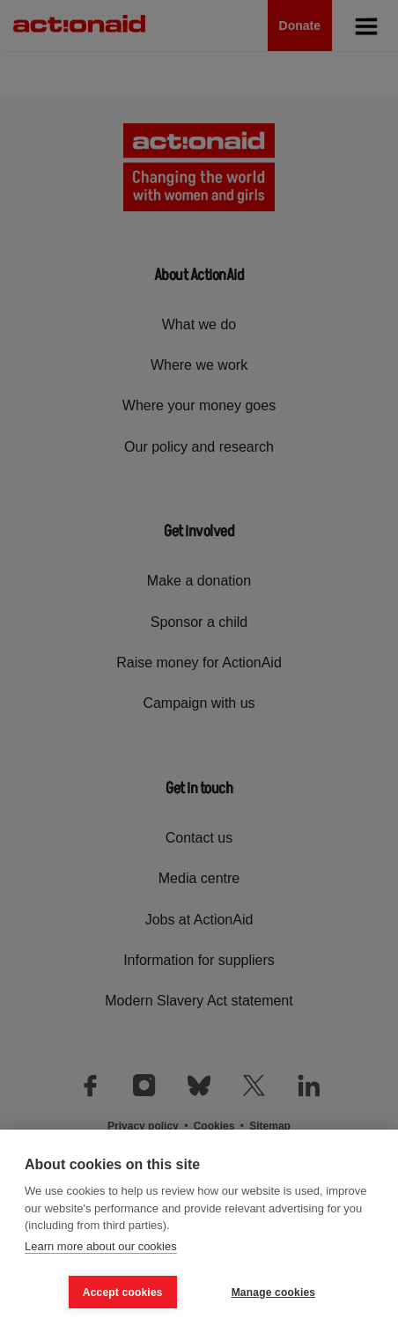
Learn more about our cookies (101, 1246)
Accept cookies (123, 1292)
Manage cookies (274, 1292)
